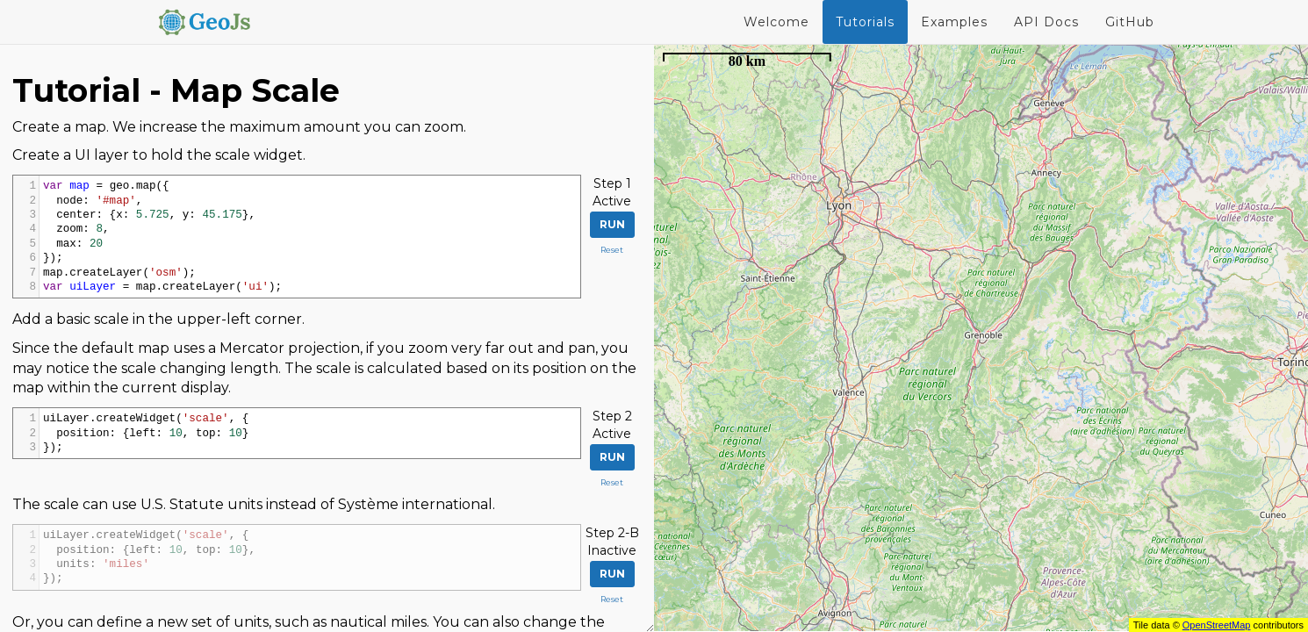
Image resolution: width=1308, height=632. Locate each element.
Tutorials (865, 22)
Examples (954, 22)
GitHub (1129, 22)
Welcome (776, 22)
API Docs (1046, 22)
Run (612, 224)
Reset (611, 250)
